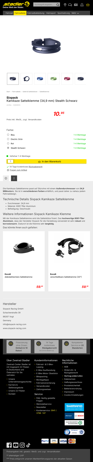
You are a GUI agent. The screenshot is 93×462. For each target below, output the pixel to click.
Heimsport (51, 13)
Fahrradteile (20, 13)
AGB (66, 367)
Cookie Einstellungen (73, 395)
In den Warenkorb (49, 161)
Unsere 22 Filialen (16, 391)
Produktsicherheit (72, 385)
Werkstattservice (43, 404)
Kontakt (11, 394)
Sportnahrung (64, 13)
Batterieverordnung (73, 388)
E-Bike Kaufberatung (45, 370)
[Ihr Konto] (82, 4)
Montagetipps (42, 380)
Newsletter (41, 407)
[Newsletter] (76, 4)
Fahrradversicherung (45, 383)
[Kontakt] (70, 4)
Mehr (74, 13)
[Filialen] (65, 4)
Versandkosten (43, 386)
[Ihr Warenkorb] (88, 5)
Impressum (69, 392)
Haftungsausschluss (73, 382)
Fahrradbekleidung (35, 13)
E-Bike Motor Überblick (47, 373)
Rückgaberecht (35, 166)
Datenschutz (69, 379)
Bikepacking (41, 376)
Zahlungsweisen (43, 389)
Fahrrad (9, 13)
